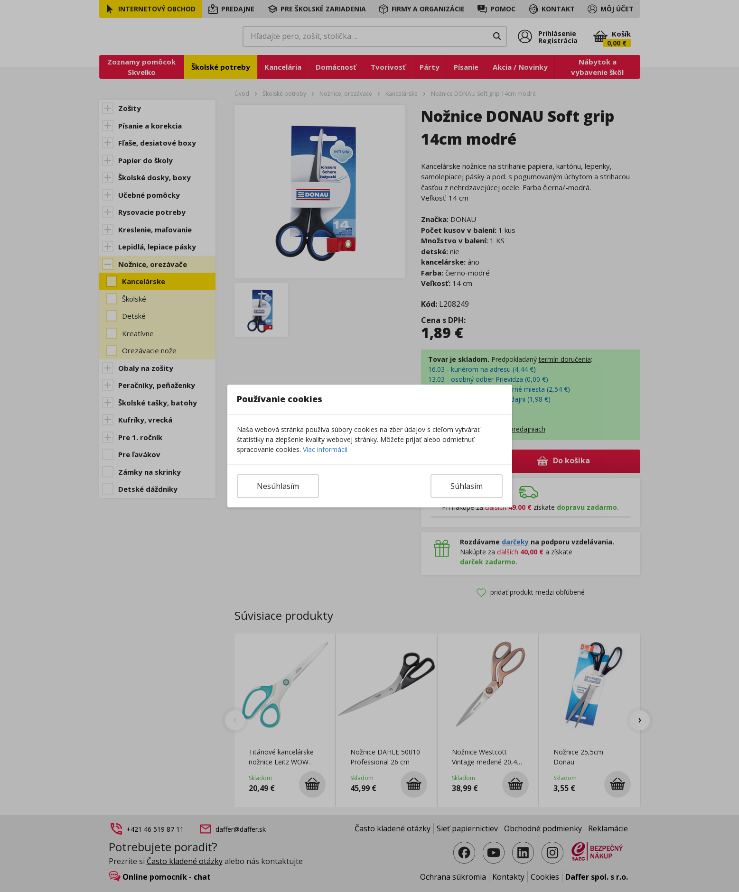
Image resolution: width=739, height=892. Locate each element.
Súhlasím (466, 486)
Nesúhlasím (278, 486)
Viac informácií (325, 449)
